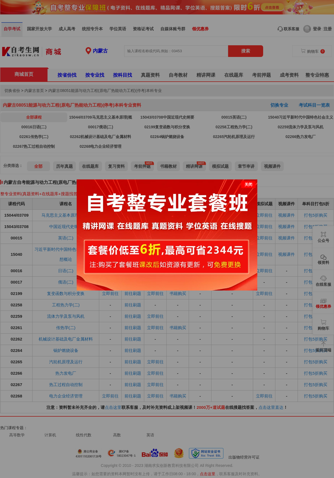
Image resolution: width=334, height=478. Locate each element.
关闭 (248, 184)
